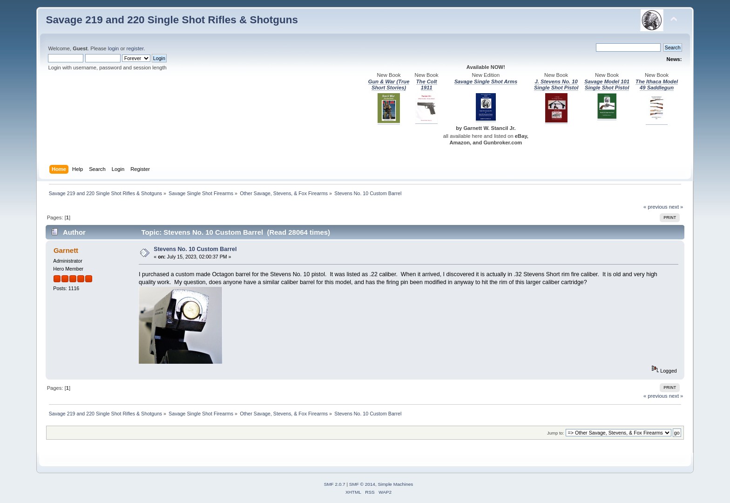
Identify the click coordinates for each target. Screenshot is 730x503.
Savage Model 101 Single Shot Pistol (606, 84)
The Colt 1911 (426, 84)
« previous (655, 207)
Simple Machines (395, 484)
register (135, 48)
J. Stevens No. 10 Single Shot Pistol (556, 84)
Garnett (66, 250)
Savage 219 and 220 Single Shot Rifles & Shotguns (172, 20)
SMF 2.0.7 (334, 484)
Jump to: (555, 432)
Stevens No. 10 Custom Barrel (195, 249)
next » (676, 207)
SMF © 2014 (362, 484)
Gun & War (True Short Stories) (389, 84)
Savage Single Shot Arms (486, 81)
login (113, 48)
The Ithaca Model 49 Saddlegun (656, 84)
